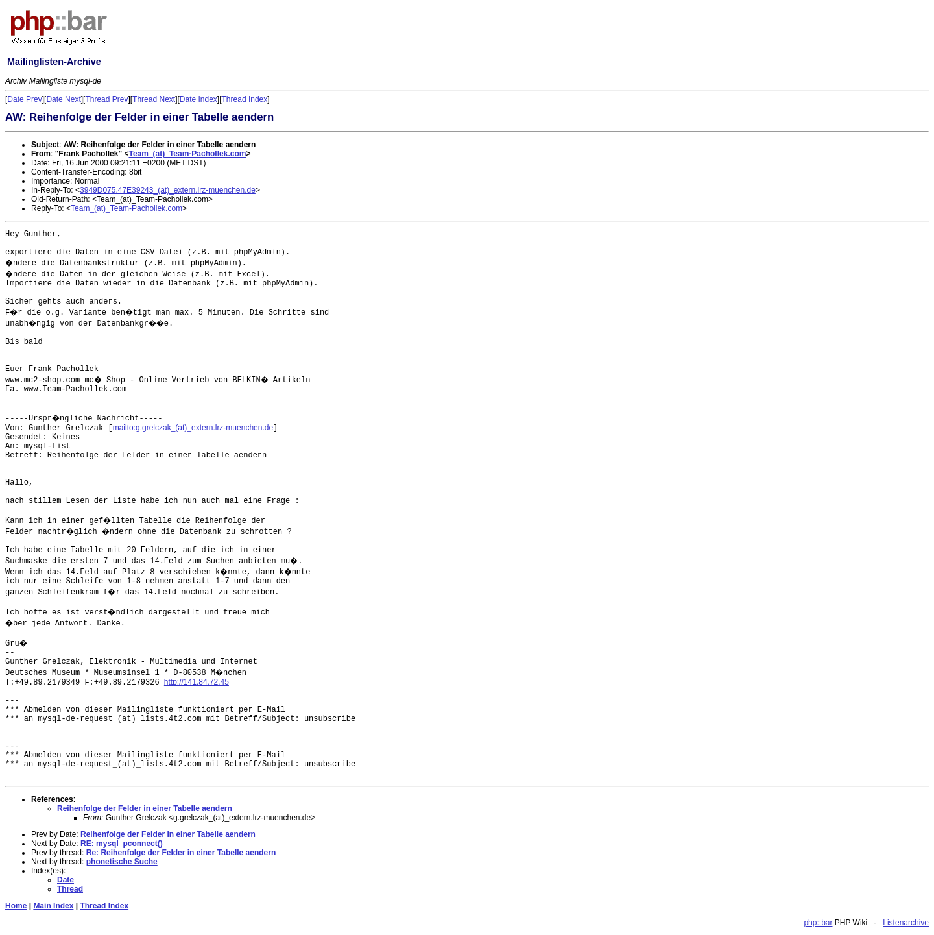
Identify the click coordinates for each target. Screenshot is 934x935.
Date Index (198, 99)
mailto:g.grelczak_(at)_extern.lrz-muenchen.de (193, 427)
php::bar (818, 922)
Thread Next (153, 99)
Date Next (63, 99)
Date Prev (24, 99)
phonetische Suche (122, 861)
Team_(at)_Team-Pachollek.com (187, 153)
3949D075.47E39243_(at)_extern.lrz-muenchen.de (168, 190)
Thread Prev (106, 99)
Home (16, 905)
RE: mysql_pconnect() (121, 843)
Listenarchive (906, 922)
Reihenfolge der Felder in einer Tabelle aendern (144, 808)
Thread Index (245, 99)
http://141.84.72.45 (196, 681)
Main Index (53, 905)
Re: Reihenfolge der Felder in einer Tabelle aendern (181, 852)
